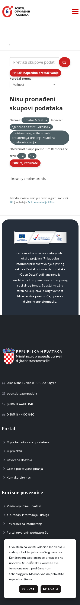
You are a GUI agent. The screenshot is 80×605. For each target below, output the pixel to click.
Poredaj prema (21, 79)
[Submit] (64, 62)
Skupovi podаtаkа (29, 44)
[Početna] (5, 44)
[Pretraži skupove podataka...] (34, 62)
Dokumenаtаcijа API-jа (41, 202)
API (11, 202)
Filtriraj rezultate (25, 163)
